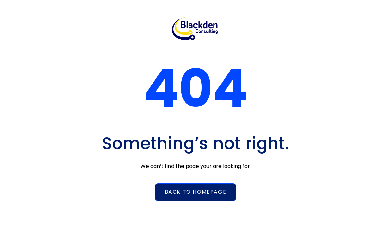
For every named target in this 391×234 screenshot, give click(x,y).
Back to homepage (195, 192)
